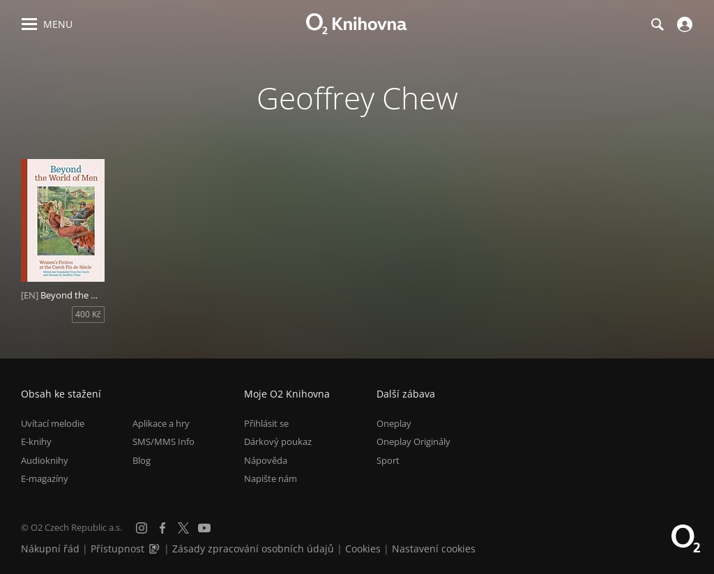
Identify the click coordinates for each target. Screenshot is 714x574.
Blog (141, 460)
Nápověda (265, 460)
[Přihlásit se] (683, 24)
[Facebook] (162, 528)
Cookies (363, 548)
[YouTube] (204, 528)
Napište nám (270, 478)
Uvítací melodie (52, 423)
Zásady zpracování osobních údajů (253, 548)
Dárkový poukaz (278, 441)
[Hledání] (657, 24)
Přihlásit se (266, 423)
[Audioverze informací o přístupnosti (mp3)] (155, 548)
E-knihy (36, 441)
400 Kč (88, 314)
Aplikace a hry (161, 423)
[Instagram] (141, 528)
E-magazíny (44, 478)
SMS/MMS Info (163, 441)
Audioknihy (44, 460)
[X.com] (183, 528)
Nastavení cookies (434, 548)
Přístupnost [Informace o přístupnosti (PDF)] (117, 548)
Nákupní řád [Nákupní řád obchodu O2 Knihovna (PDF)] (50, 548)
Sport (388, 460)
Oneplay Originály (413, 441)
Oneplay (394, 423)
